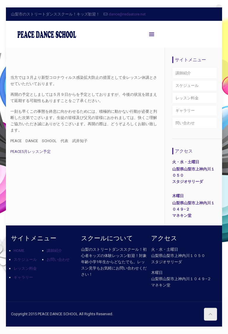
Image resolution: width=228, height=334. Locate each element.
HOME (19, 250)
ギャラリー (185, 110)
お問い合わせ (58, 259)
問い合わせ (185, 123)
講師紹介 (183, 73)
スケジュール (187, 85)
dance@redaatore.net (127, 14)
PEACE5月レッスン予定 (30, 151)
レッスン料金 (187, 98)
